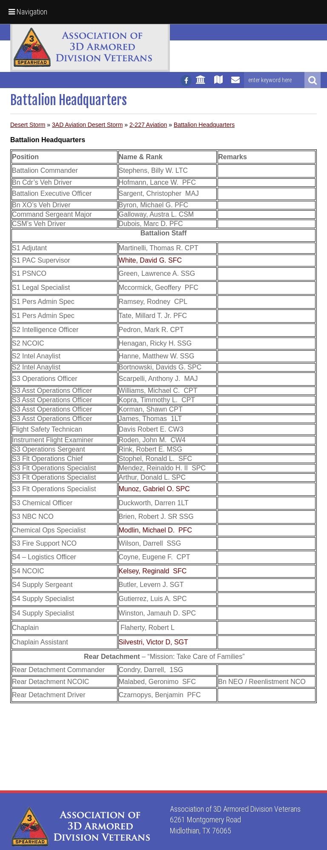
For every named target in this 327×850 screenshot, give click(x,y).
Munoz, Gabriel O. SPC (154, 488)
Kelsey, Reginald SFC (153, 571)
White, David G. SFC (150, 260)
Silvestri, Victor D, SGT (153, 642)
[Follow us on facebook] (186, 80)
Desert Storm (27, 124)
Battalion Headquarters (204, 124)
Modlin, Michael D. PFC (155, 530)
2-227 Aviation (148, 124)
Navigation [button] (28, 11)
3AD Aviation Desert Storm (87, 124)
